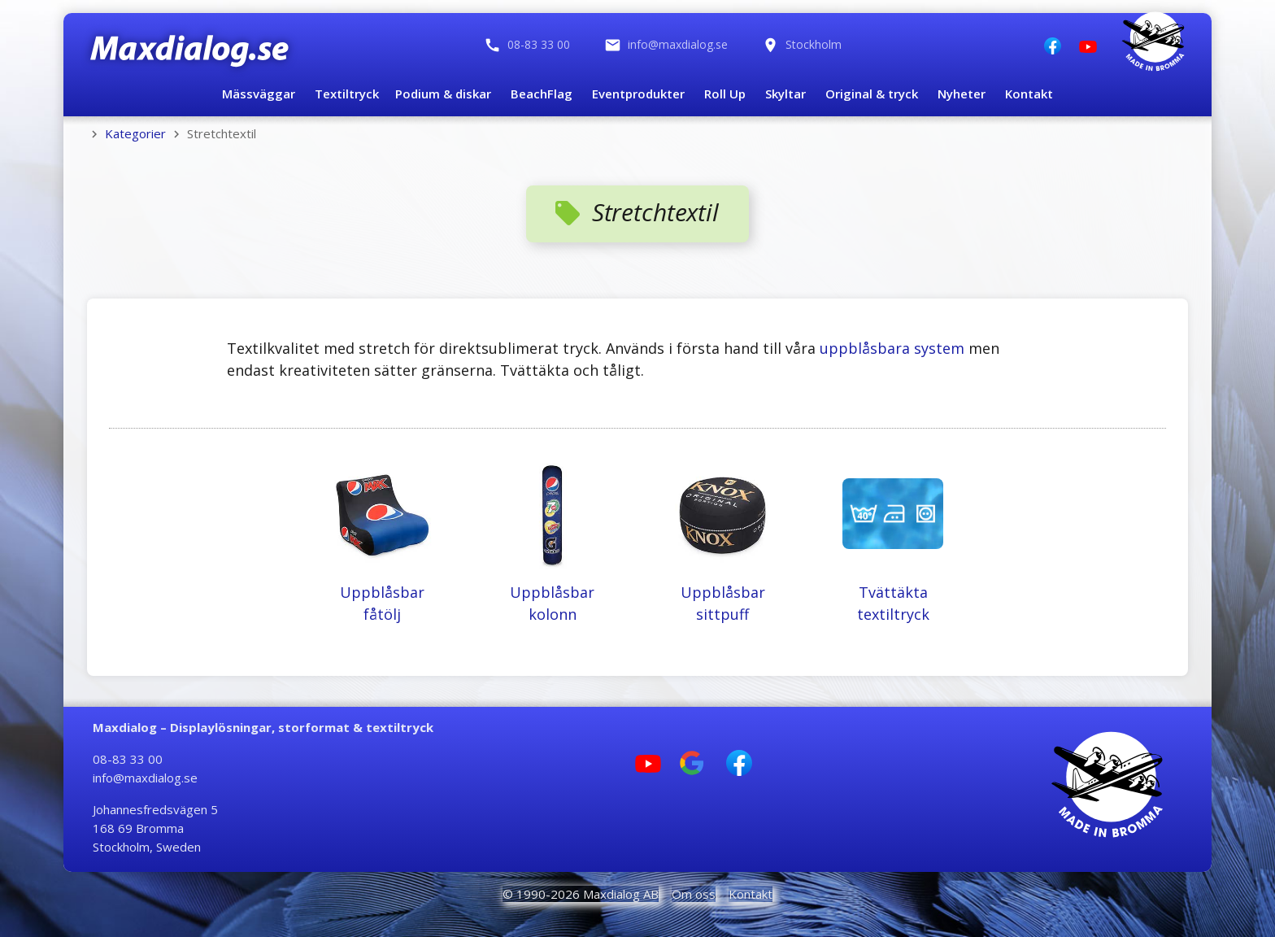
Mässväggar (258, 93)
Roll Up (725, 93)
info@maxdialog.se (145, 777)
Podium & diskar (443, 93)
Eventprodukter (638, 93)
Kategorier (135, 133)
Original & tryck (871, 93)
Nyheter (962, 93)
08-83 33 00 (128, 759)
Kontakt (1029, 93)
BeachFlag (541, 93)
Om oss (694, 894)
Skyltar (785, 93)
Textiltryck (347, 93)
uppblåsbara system (892, 348)
